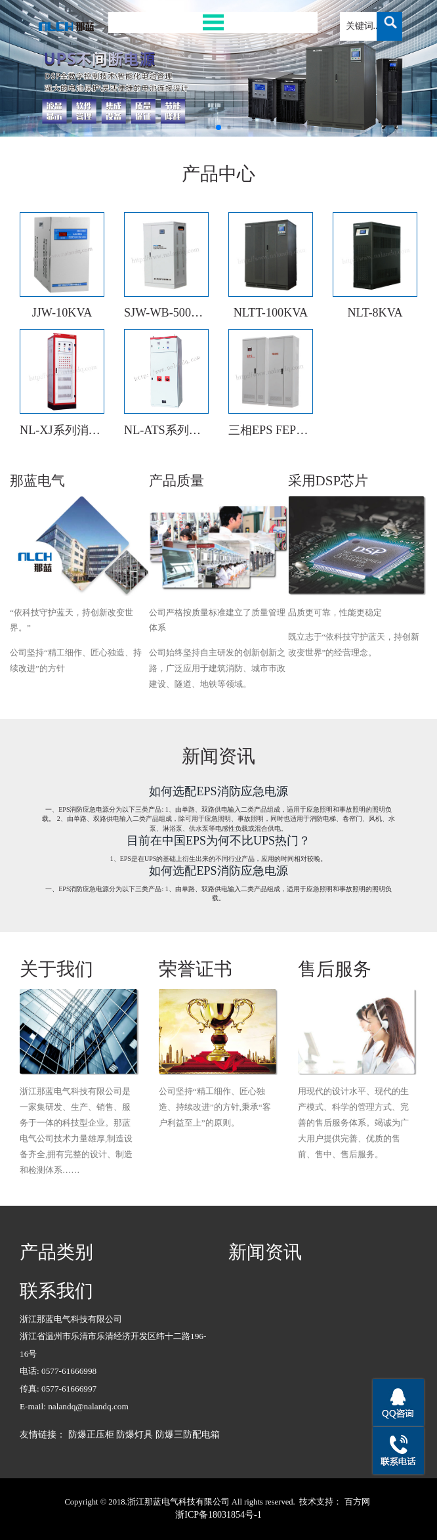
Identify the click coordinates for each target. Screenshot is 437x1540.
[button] (207, 127)
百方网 (357, 1502)
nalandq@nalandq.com (88, 1406)
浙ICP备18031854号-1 (218, 1515)
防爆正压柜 (91, 1435)
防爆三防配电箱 (188, 1435)
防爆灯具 (134, 1435)
